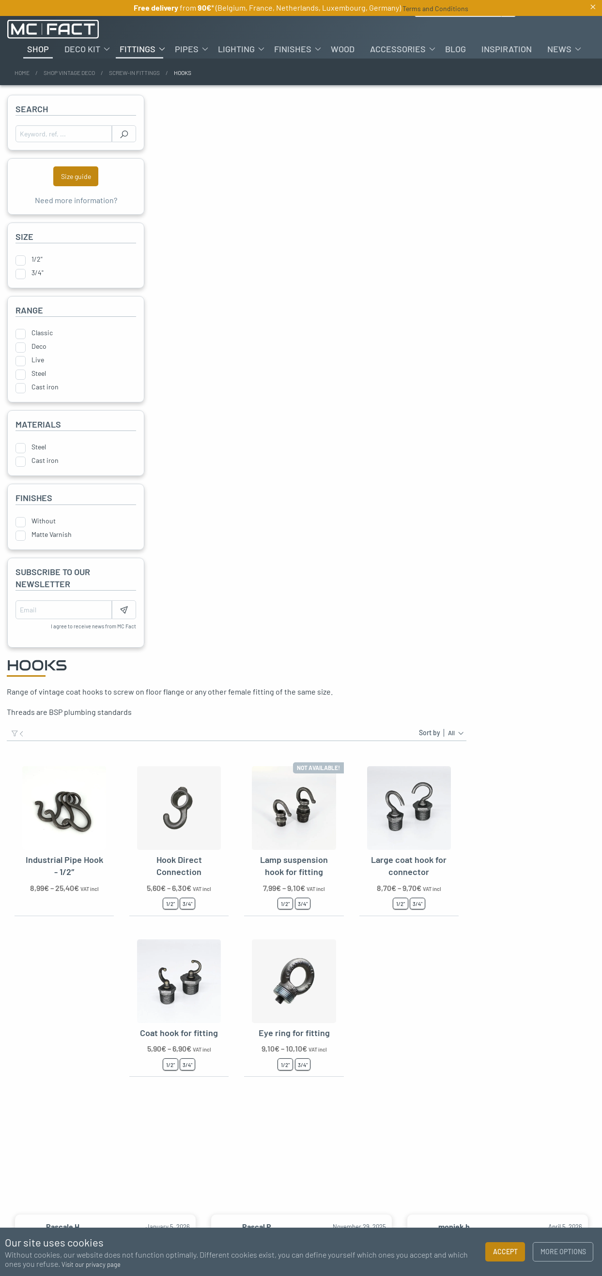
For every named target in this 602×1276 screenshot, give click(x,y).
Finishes (292, 49)
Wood (343, 49)
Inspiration (506, 49)
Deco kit (82, 49)
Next (590, 1188)
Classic (42, 333)
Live (37, 360)
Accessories (398, 49)
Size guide (76, 176)
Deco (38, 346)
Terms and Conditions (435, 8)
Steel (38, 373)
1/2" (37, 259)
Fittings (137, 49)
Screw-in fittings (134, 72)
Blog (455, 49)
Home (22, 72)
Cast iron (45, 387)
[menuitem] (38, 49)
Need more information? (76, 200)
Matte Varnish (51, 534)
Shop (38, 49)
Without (43, 521)
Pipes (187, 49)
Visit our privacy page (91, 1264)
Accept (505, 1251)
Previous (12, 1188)
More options (563, 1251)
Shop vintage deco (69, 72)
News (559, 49)
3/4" (37, 273)
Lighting (236, 49)
